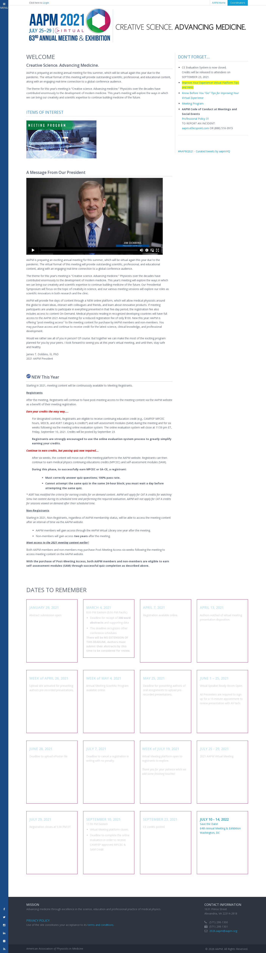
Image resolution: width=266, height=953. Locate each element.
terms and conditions (100, 925)
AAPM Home (218, 2)
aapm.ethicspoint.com (195, 128)
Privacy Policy (38, 920)
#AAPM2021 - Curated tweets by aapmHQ (204, 151)
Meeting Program (192, 103)
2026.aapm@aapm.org (223, 931)
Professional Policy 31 (195, 118)
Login (46, 2)
